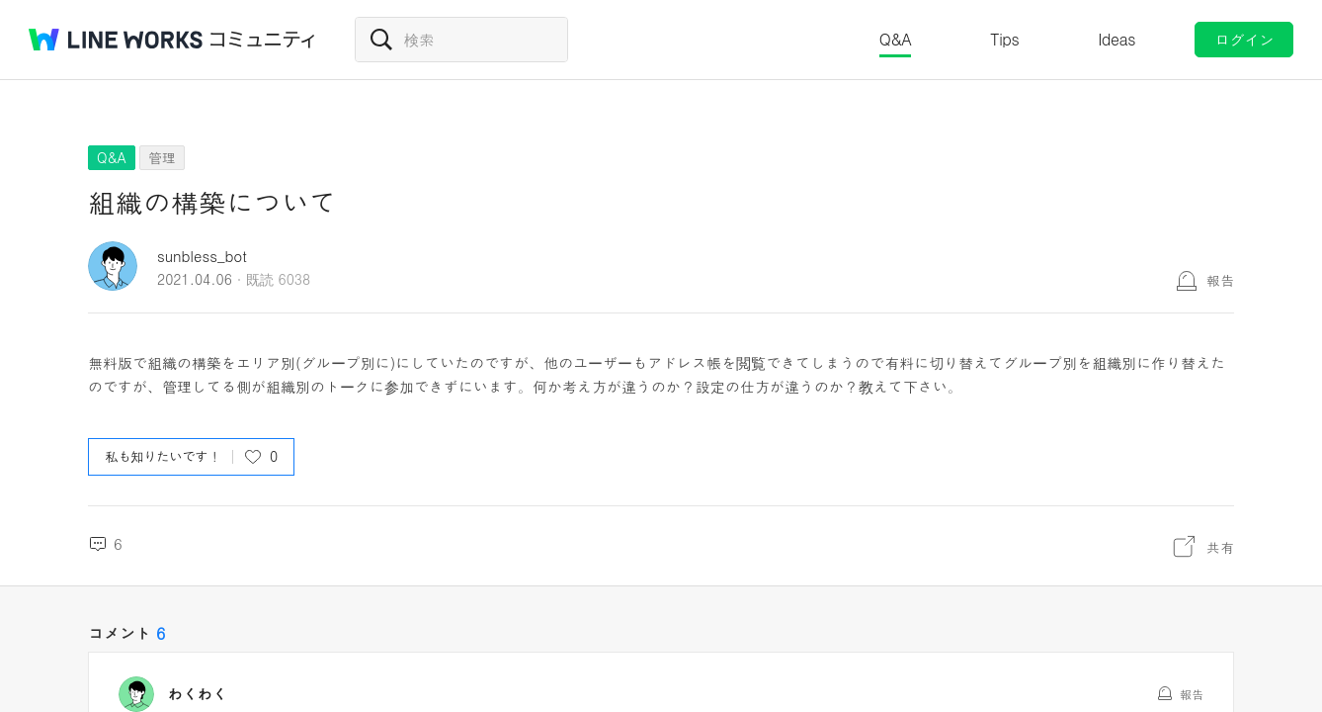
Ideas (1116, 39)
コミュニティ (262, 39)
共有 (1184, 265)
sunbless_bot (213, 340)
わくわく (197, 515)
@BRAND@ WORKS (116, 39)
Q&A (895, 39)
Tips (1004, 39)
